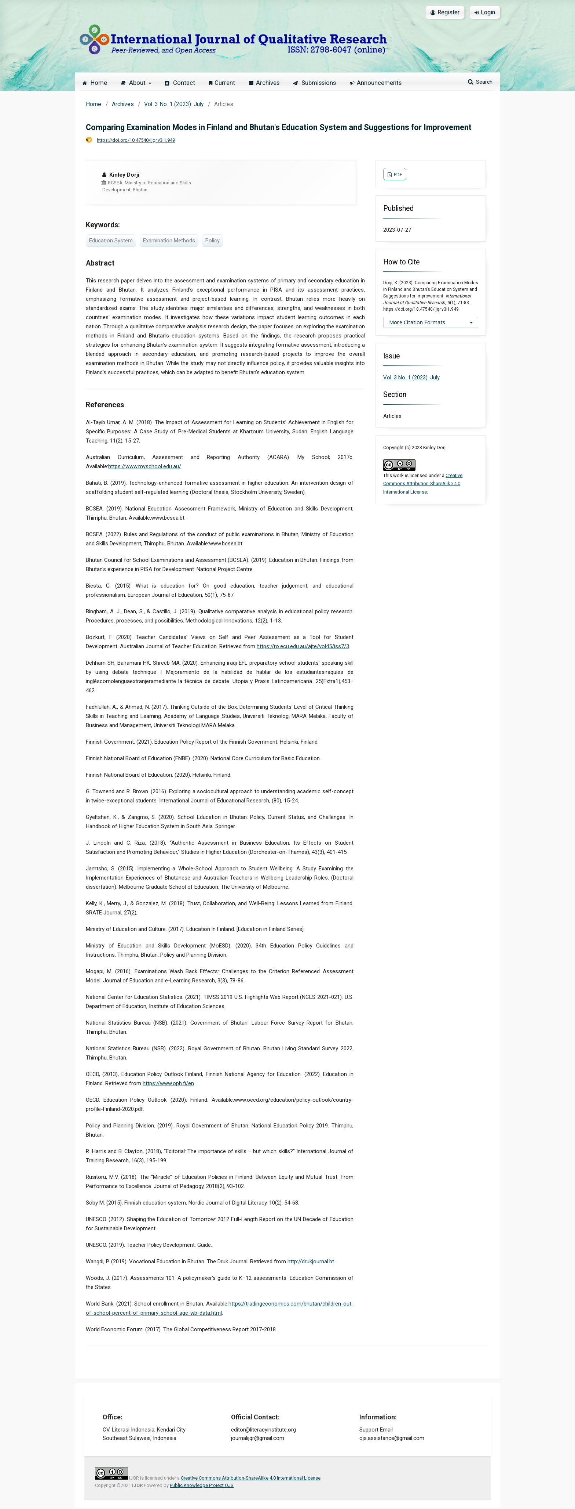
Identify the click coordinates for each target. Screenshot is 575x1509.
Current (222, 82)
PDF (397, 174)
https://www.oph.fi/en (168, 1083)
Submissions (314, 82)
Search (483, 82)
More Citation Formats (417, 322)
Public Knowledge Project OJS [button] (202, 1485)
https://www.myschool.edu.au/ (144, 466)
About (134, 82)
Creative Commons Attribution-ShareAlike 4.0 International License (422, 484)
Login (485, 12)
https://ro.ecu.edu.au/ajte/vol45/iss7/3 (303, 646)
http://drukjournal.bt (311, 1261)
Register (445, 12)
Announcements (376, 82)
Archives (264, 82)
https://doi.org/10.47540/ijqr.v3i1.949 (136, 140)
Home (95, 82)
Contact (180, 82)
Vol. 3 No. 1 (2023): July (174, 104)
